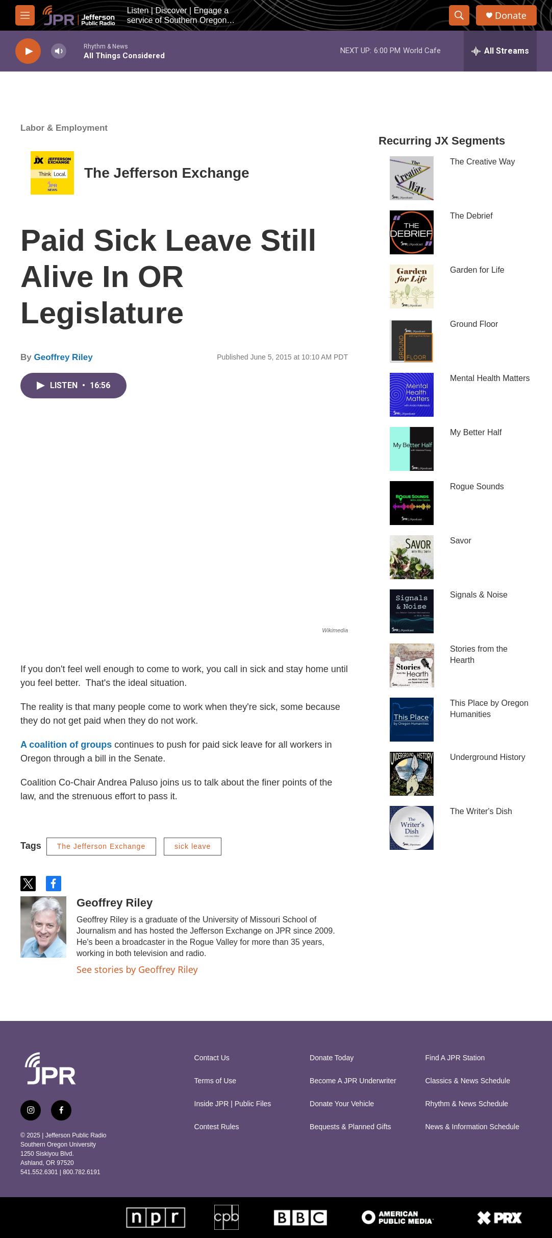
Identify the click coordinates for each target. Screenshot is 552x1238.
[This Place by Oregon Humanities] (412, 720)
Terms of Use (215, 1081)
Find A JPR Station (455, 1058)
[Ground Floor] (412, 341)
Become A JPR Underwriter (353, 1081)
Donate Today (332, 1058)
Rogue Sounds (477, 486)
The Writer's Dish (481, 811)
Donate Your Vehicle (342, 1104)
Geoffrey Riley (63, 357)
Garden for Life (477, 270)
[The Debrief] (412, 232)
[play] (28, 51)
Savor (460, 540)
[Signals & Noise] (412, 611)
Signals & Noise (479, 594)
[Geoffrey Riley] (43, 927)
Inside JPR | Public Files (232, 1104)
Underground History (487, 757)
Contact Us (212, 1058)
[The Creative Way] (412, 178)
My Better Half (475, 432)
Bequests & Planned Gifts (350, 1127)
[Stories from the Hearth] (412, 665)
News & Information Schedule (472, 1127)
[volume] (58, 51)
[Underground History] (412, 774)
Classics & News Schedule (468, 1081)
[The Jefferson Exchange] (52, 173)
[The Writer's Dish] (412, 828)
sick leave (192, 846)
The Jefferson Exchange (166, 173)
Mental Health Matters (490, 378)
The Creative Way (482, 161)
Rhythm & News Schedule (467, 1104)
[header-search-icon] (459, 15)
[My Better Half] (412, 449)
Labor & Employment (64, 128)
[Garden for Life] (412, 286)
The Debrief (471, 215)
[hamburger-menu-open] (25, 15)
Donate (510, 15)
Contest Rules (216, 1127)
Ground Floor (474, 324)
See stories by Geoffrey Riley (137, 969)
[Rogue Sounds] (412, 503)
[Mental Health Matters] (412, 395)
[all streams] (500, 51)
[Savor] (412, 557)
